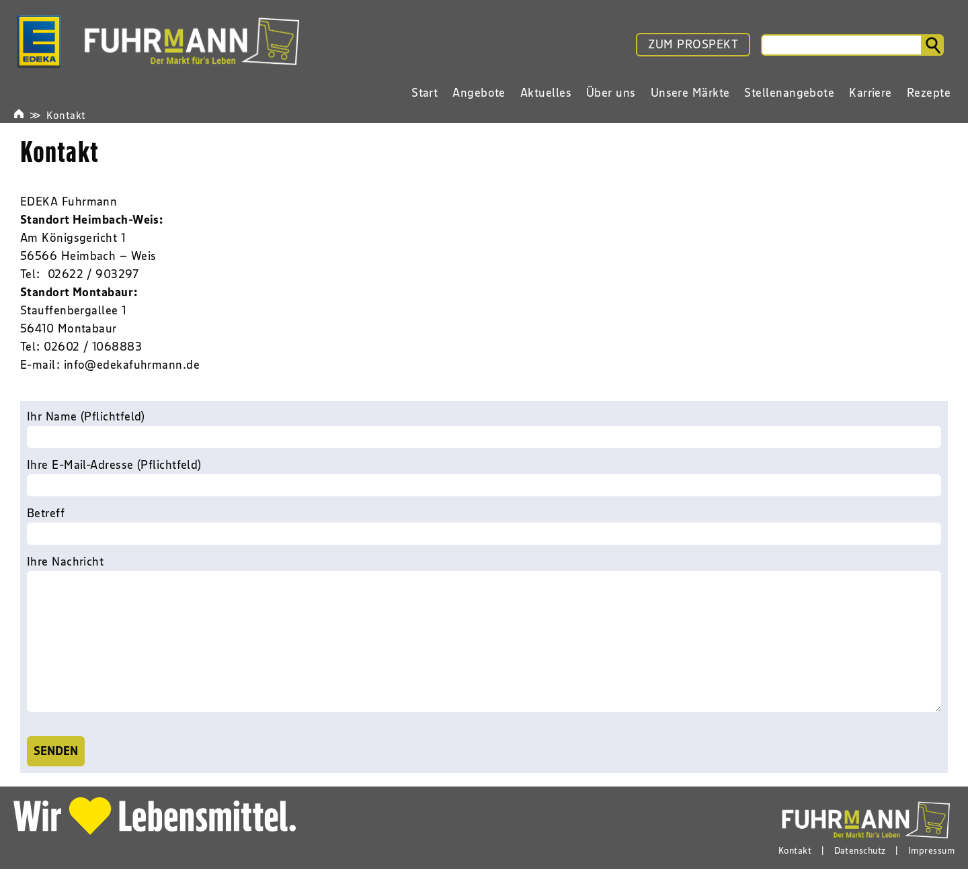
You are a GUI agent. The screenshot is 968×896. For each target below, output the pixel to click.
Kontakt (65, 115)
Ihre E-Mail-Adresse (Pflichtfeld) (484, 476)
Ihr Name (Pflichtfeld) (484, 428)
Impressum (931, 877)
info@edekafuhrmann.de (132, 364)
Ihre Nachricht (484, 649)
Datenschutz (860, 877)
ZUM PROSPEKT (693, 44)
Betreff (484, 525)
